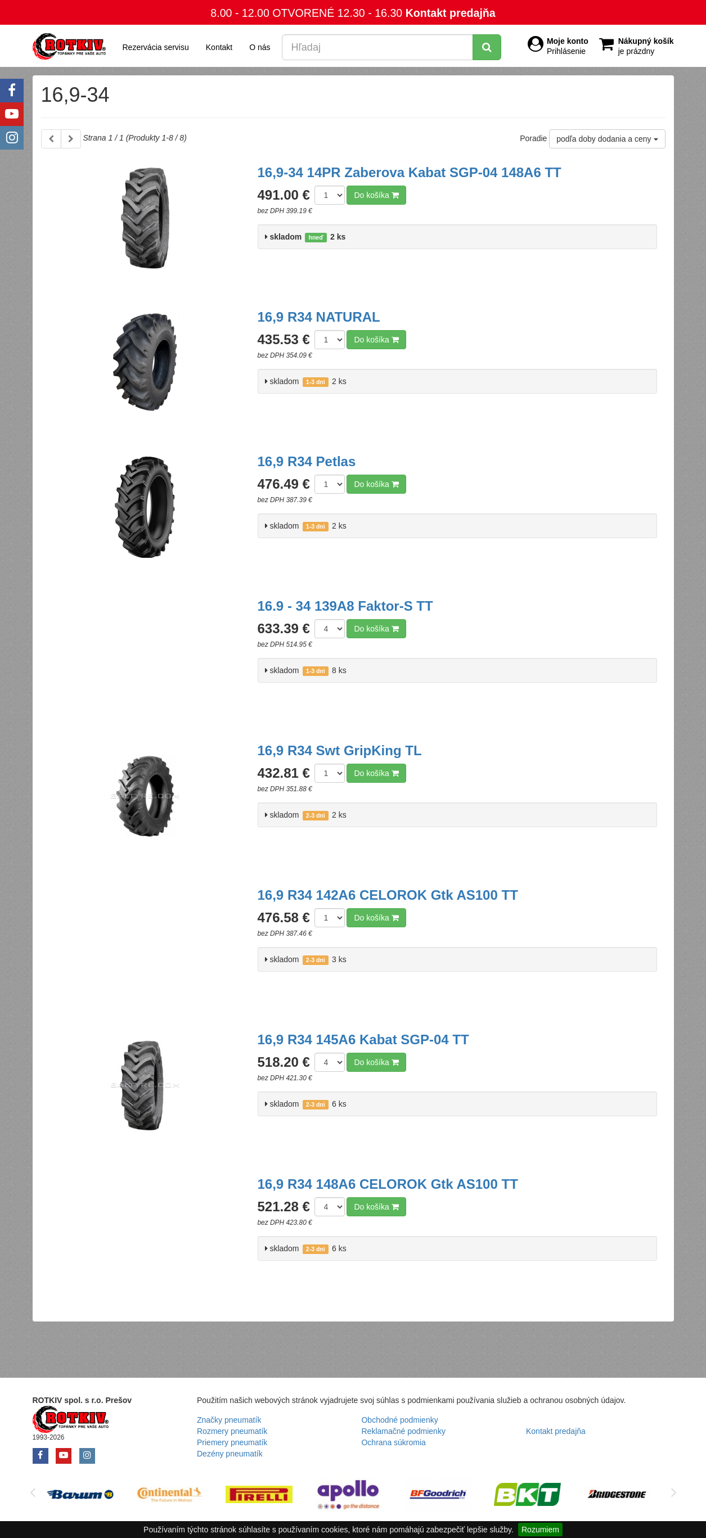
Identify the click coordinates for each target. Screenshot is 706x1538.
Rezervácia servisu (156, 47)
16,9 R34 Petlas (307, 461)
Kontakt (219, 47)
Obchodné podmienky (399, 1419)
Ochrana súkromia (393, 1442)
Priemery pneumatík (232, 1442)
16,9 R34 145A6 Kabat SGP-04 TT (363, 1039)
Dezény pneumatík (230, 1453)
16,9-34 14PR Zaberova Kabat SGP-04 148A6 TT (409, 172)
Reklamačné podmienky (403, 1431)
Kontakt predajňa (451, 13)
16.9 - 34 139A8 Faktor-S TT (345, 606)
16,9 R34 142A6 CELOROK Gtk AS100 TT (388, 895)
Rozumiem (540, 1529)
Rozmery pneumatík (232, 1431)
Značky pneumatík (229, 1419)
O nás (259, 47)
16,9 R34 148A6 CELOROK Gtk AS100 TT (388, 1184)
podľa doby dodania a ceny (607, 138)
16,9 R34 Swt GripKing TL (340, 750)
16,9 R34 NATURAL (319, 316)
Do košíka (376, 195)
